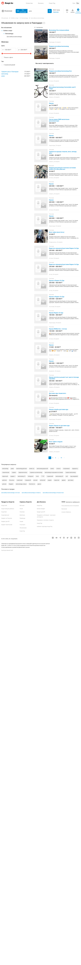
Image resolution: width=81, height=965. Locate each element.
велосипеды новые (21, 484)
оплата (58, 468)
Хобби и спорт (6, 30)
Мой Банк (22, 515)
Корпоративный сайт (7, 550)
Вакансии (64, 509)
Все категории (21, 11)
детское (4, 480)
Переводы (22, 518)
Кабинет (73, 11)
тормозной (50, 476)
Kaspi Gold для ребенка (7, 508)
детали (4, 484)
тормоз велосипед (70, 472)
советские (19, 480)
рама (3, 76)
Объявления (6, 11)
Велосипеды (8, 33)
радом (49, 480)
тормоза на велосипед (36, 472)
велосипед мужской (42, 468)
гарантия (56, 480)
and (67, 476)
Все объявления (6, 27)
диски (39, 484)
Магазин (22, 505)
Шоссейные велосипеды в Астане (10, 492)
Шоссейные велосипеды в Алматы (31, 492)
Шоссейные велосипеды (14, 36)
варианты (75, 468)
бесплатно (32, 484)
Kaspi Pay (39, 505)
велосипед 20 (59, 476)
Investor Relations (66, 512)
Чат (67, 11)
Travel (21, 508)
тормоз (14, 472)
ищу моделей (74, 476)
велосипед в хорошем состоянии (54, 472)
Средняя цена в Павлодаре (9, 71)
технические (5, 472)
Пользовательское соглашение (70, 505)
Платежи (22, 512)
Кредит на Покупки (6, 518)
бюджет (11, 484)
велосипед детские (21, 468)
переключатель (23, 472)
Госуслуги (22, 524)
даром (63, 480)
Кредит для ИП (5, 521)
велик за (31, 468)
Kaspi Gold (4, 505)
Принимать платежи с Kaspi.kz (45, 520)
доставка (70, 480)
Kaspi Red (4, 512)
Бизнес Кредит (41, 508)
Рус (78, 3)
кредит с (12, 476)
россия (35, 480)
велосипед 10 (21, 476)
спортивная (66, 468)
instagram (30, 476)
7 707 (42, 476)
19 (61, 457)
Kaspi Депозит (5, 515)
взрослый (5, 476)
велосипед (4, 74)
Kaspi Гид (22, 531)
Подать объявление (78, 11)
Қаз (74, 3)
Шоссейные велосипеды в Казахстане (53, 492)
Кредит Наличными (6, 524)
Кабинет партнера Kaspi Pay (44, 526)
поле (37, 476)
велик (52, 468)
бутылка (11, 480)
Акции (21, 521)
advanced (42, 480)
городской (28, 480)
